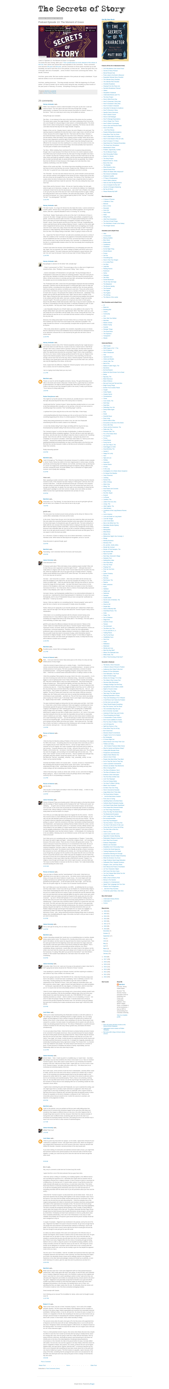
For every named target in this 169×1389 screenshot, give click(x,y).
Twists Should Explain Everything (112, 704)
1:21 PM (45, 778)
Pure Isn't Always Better (110, 781)
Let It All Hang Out (108, 724)
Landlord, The (107, 499)
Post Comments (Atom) (53, 1368)
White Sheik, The (108, 654)
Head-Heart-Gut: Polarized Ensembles (114, 143)
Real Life (105, 575)
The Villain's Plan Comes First (111, 680)
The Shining (106, 295)
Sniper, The (106, 615)
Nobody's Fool (107, 558)
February (106, 951)
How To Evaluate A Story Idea (111, 103)
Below (105, 374)
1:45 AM (45, 1132)
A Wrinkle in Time (108, 201)
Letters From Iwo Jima (109, 502)
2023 (105, 918)
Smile (105, 613)
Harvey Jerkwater (48, 104)
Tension (105, 624)
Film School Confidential (110, 174)
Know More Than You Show (111, 134)
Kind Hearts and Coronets (110, 488)
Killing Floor (106, 217)
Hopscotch (106, 462)
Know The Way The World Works (112, 812)
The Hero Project (108, 97)
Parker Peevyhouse (49, 396)
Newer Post (42, 1365)
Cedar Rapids (107, 392)
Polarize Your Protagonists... (111, 886)
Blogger (92, 1384)
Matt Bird (46, 378)
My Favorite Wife (108, 551)
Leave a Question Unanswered (112, 763)
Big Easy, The (107, 376)
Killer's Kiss (106, 484)
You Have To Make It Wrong (111, 783)
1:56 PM (45, 390)
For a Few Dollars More (110, 434)
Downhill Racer (107, 416)
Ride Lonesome (107, 584)
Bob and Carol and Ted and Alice (112, 383)
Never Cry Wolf (107, 554)
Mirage (105, 538)
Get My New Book (108, 19)
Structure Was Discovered (110, 682)
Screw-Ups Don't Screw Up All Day (113, 827)
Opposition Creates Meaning (111, 836)
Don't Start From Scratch (110, 840)
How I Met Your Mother (110, 318)
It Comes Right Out (108, 739)
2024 (105, 916)
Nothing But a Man (108, 560)
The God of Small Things (110, 221)
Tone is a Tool (107, 831)
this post (50, 66)
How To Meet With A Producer (111, 136)
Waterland (106, 646)
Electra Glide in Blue (109, 420)
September (106, 936)
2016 (105, 962)
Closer (105, 398)
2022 (105, 921)
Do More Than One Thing (110, 788)
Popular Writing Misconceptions (112, 132)
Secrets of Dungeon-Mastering (112, 187)
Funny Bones (107, 440)
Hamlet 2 (106, 451)
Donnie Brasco (107, 251)
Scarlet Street (107, 597)
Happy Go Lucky (108, 453)
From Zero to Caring (109, 798)
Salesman (106, 593)
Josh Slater (46, 1012)
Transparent (106, 336)
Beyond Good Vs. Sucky (110, 160)
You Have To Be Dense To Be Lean (113, 825)
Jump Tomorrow (108, 475)
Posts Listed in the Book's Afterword (113, 75)
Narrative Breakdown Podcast (111, 88)
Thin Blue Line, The (109, 628)
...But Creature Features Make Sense (114, 746)
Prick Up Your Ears (108, 569)
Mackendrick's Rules (109, 147)
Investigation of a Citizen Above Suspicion (115, 471)
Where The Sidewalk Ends (111, 652)
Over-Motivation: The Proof (111, 673)
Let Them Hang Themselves (111, 809)
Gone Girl (106, 210)
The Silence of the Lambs (110, 297)
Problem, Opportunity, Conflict (111, 149)
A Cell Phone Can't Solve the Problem (114, 700)
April (104, 946)
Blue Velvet (106, 240)
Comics (105, 903)
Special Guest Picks (109, 169)
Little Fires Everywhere (110, 219)
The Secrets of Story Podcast (45, 58)
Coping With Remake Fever (111, 750)
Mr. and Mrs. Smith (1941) (110, 545)
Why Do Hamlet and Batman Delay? (113, 748)
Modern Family (107, 325)
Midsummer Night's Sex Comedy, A (113, 536)
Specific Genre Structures (110, 112)
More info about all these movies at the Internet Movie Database (114, 1025)
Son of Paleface (108, 617)
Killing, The (106, 486)
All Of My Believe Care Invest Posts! (113, 68)
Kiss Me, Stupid (107, 493)
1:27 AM (45, 1122)
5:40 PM (45, 958)
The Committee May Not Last (111, 709)
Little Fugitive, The (108, 506)
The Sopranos (107, 333)
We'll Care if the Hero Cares (111, 871)
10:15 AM (46, 866)
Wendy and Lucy (108, 648)
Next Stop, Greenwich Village (111, 556)
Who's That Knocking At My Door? (113, 657)
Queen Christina (108, 573)
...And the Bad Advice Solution (112, 796)
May (104, 943)
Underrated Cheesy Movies (111, 899)
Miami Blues (106, 532)
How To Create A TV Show (111, 141)
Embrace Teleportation (109, 842)
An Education (107, 236)
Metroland (106, 527)
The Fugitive (106, 293)
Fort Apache (106, 436)
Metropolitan (106, 529)
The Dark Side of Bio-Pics (110, 829)
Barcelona (106, 368)
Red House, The (108, 580)
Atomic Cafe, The (108, 361)
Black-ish (106, 307)
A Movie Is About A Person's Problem (114, 667)
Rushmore (106, 271)
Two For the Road (108, 635)
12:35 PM (46, 641)
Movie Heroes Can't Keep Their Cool (113, 741)
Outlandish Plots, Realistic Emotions (113, 862)
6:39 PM (45, 493)
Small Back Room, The (110, 611)
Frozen (105, 253)
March (105, 948)
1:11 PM (45, 372)
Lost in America (107, 514)
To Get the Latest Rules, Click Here (113, 891)
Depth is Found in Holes (110, 689)
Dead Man (106, 405)
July (104, 938)
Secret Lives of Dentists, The (111, 600)
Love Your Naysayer (109, 779)
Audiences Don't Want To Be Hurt (113, 669)
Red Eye (105, 578)
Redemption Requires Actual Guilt (113, 838)
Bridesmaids (106, 242)
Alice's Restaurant (108, 352)
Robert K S (46, 1304)
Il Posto (105, 466)
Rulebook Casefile (108, 176)
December (106, 931)
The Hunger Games (109, 225)
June (104, 941)
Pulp (104, 571)
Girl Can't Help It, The (109, 444)
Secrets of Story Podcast (49, 93)
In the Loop (106, 469)
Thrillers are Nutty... (109, 744)
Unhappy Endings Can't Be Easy (112, 684)
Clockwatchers (107, 396)
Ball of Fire (106, 363)
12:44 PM (46, 255)
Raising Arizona (107, 268)
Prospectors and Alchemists (111, 752)
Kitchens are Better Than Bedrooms (113, 766)
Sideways (106, 275)
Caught (105, 390)
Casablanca (106, 244)
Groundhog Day (108, 257)
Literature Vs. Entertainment (111, 882)
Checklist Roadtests (109, 84)
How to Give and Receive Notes (112, 125)
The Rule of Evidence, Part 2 (111, 772)
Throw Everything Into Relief (111, 715)
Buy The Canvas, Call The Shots (112, 706)
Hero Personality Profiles (110, 154)
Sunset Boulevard (108, 279)
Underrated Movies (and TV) (111, 95)
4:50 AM (45, 1358)
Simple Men (106, 606)
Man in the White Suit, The (111, 523)
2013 (105, 969)
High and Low (107, 458)
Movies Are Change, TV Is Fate (112, 678)
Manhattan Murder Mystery (111, 525)
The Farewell (107, 288)
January (105, 953)
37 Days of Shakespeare (110, 178)
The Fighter (106, 290)
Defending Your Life (109, 407)
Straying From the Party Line (111, 86)
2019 (105, 929)
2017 (105, 959)
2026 (105, 911)
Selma (105, 273)
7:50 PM (45, 506)
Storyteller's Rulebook (109, 92)
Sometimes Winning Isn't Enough (112, 853)
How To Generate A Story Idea (112, 101)
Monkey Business (108, 540)
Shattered (106, 602)
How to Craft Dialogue (109, 117)
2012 (105, 972)
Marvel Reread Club (109, 73)
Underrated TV (107, 901)
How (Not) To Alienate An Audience (113, 108)
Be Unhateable (107, 737)
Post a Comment (46, 1361)
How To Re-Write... (108, 128)
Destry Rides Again (108, 409)
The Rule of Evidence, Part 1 (111, 770)
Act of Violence (107, 350)
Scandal (105, 327)
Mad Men (106, 320)
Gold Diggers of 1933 (109, 447)
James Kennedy (48, 560)
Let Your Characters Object (111, 869)
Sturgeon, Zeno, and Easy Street (112, 864)
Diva (104, 412)
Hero (104, 455)
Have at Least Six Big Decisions (112, 182)
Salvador (105, 595)
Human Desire (107, 464)
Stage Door (106, 619)
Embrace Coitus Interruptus (111, 774)
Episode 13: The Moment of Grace (61, 58)
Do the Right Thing (108, 249)
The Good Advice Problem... (111, 794)
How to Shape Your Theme (111, 121)
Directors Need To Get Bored (111, 733)
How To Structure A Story (110, 110)
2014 (105, 967)
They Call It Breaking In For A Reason (114, 698)
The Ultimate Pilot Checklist (111, 81)
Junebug (105, 477)
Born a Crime (107, 206)
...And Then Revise (108, 130)
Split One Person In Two (110, 726)
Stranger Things (108, 329)
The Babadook (107, 284)
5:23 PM (45, 918)
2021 (105, 923)
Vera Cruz (106, 639)
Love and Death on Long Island (112, 516)
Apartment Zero (107, 357)
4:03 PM (45, 452)
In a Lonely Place (108, 262)
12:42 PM (46, 199)
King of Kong (107, 491)
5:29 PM (45, 929)
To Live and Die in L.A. (109, 630)
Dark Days (106, 403)
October (105, 933)
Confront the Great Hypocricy (111, 849)
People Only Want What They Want (113, 759)
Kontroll (105, 495)
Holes (105, 214)
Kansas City (106, 480)
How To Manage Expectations (111, 119)
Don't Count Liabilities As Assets (112, 719)
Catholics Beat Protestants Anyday (113, 803)
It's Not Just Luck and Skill (110, 702)
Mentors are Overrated (109, 845)
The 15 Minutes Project (110, 152)
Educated (106, 208)
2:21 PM (45, 651)
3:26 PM (45, 543)
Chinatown (106, 246)
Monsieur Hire (107, 543)
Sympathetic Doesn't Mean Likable (113, 687)
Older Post (94, 1365)
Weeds (105, 338)
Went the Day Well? (109, 650)
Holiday (105, 460)
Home (68, 1365)
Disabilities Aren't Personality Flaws (113, 847)
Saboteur (106, 589)
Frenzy (105, 438)
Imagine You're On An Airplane (112, 735)
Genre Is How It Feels (109, 757)
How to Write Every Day (110, 99)
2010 (105, 977)
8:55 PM (45, 1100)
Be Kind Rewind (108, 370)
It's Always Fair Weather (110, 473)
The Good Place (108, 331)
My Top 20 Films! (108, 189)
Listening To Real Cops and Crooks (113, 713)
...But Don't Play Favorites (110, 888)
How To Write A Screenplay (111, 123)
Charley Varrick (107, 394)
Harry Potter (106, 212)
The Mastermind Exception (111, 814)
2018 (105, 957)
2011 (105, 974)
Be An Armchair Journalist (110, 711)
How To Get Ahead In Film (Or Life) (113, 138)
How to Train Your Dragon (110, 260)
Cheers (105, 311)
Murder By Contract (109, 547)
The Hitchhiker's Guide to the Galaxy (113, 223)
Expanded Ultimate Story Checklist (113, 77)
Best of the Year (108, 163)
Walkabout (106, 644)
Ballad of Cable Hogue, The (111, 365)
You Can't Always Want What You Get (114, 873)
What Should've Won (109, 167)
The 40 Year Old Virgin (109, 282)
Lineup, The (106, 504)
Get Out (105, 255)
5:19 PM (45, 472)
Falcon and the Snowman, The (112, 427)
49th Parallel (107, 346)
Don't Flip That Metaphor (110, 820)
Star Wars (106, 277)
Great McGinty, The (109, 449)
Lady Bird (106, 266)
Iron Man (105, 264)
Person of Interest (48, 657)
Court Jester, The (108, 401)
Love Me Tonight (108, 518)
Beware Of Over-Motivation (111, 671)
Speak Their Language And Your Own (114, 884)
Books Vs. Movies (108, 156)
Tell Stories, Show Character (111, 665)
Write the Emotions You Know (111, 858)
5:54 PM (45, 1006)
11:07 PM (46, 1298)
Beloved (105, 204)
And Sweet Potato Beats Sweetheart (113, 805)
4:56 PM (45, 554)
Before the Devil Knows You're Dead (113, 372)
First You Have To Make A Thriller (112, 722)
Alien (104, 233)
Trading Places (107, 633)
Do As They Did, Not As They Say (113, 761)
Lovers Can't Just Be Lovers (111, 834)
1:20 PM (45, 727)
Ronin (105, 586)
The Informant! (107, 626)
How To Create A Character (111, 106)
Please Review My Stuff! (110, 191)
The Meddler (107, 165)
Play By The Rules (108, 875)
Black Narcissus (108, 379)
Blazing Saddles (108, 238)
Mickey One (106, 534)
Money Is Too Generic (109, 880)
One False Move (108, 562)
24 (104, 305)
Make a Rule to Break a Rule (111, 877)
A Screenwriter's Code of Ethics (112, 717)
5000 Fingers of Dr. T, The (110, 348)
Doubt (105, 414)
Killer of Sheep (107, 482)
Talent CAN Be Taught (109, 676)
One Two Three (107, 565)
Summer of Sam (108, 622)
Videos (105, 90)
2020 (105, 926)
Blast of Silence (107, 381)
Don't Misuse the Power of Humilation (114, 867)
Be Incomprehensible (109, 818)
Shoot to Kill (106, 604)
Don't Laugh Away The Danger (112, 816)
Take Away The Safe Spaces (111, 693)
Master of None (107, 322)
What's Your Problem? (109, 785)
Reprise (105, 582)
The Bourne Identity (109, 286)
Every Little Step (108, 425)
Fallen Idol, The (107, 429)
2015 (105, 964)
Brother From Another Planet (111, 387)
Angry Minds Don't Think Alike (111, 792)
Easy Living (106, 418)
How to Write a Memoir (110, 180)
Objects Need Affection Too (111, 755)
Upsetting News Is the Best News (112, 801)
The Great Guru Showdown (111, 145)
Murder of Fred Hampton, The (111, 549)
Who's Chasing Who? (109, 768)
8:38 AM (45, 1161)
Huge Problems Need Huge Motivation (114, 860)
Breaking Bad (107, 309)
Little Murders (107, 508)
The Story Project (108, 158)
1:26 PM (45, 794)
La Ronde (106, 497)
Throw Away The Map (109, 691)
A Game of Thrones (109, 199)
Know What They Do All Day (111, 728)
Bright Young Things (109, 385)
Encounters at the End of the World (113, 423)
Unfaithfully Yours (108, 637)
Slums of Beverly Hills (109, 608)
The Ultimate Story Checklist (111, 79)
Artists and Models (108, 359)
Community (106, 314)
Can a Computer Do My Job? (111, 185)
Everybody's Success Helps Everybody (114, 856)
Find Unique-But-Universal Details (113, 807)
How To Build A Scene (109, 114)
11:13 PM (46, 1050)
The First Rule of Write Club (111, 777)
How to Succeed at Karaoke (111, 790)
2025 (105, 913)
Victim (105, 641)
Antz (104, 355)
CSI (104, 316)
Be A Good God (107, 730)
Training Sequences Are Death (112, 851)
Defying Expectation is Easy (111, 695)
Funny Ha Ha (107, 442)
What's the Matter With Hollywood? (113, 171)
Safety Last (106, 591)
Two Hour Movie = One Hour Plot (112, 823)
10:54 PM (46, 1262)
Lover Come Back (108, 521)
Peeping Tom (107, 567)
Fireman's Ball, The (108, 431)
